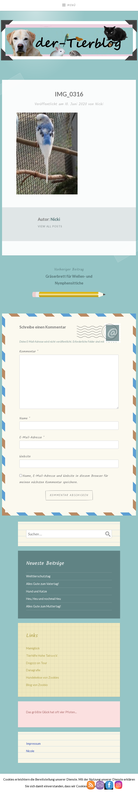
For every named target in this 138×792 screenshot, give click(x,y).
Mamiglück (33, 648)
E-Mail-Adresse (31, 437)
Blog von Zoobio (37, 685)
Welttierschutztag (38, 576)
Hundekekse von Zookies (42, 677)
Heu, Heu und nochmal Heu (43, 598)
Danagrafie (33, 670)
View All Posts (50, 226)
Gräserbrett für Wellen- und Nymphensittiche (69, 275)
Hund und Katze (36, 591)
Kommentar (28, 351)
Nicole (30, 751)
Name (24, 418)
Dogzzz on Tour (36, 663)
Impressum (33, 743)
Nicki (99, 104)
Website (25, 456)
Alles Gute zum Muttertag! (43, 606)
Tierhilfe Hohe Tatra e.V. (42, 655)
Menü (71, 5)
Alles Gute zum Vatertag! (42, 584)
